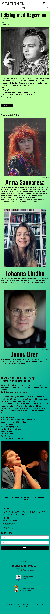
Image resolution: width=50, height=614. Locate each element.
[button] (47, 7)
